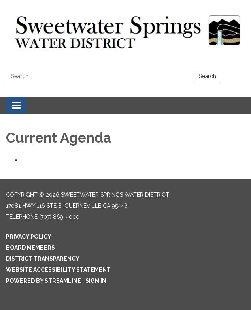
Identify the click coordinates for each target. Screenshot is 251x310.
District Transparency (42, 259)
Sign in (95, 281)
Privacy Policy (28, 236)
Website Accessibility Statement (58, 270)
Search (207, 76)
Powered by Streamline (43, 281)
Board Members (30, 247)
